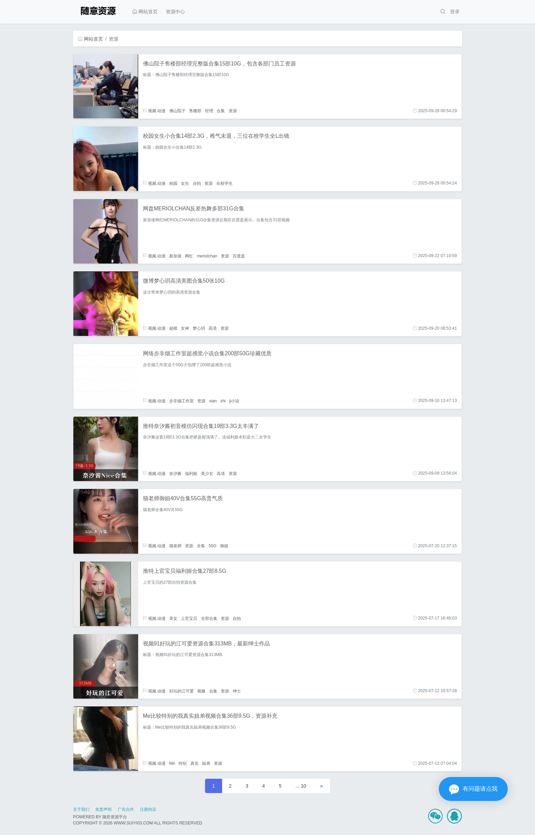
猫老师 (175, 545)
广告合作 (126, 809)
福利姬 (191, 473)
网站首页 (145, 11)
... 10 (300, 786)
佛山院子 (177, 110)
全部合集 (209, 618)
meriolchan (207, 255)
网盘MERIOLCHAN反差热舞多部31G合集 (193, 208)
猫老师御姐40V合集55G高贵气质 (183, 498)
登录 (455, 11)
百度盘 (239, 255)
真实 (194, 763)
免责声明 (103, 809)
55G (212, 545)
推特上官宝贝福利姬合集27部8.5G (184, 571)
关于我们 (81, 809)
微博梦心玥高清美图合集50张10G (184, 281)
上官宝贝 (189, 618)
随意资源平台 (114, 817)
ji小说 (234, 400)
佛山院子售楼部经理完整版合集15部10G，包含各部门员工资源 (219, 63)
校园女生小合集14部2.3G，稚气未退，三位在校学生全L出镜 (216, 136)
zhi (223, 400)
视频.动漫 (154, 110)
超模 (173, 328)
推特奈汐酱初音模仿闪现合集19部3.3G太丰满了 (201, 426)
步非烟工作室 (181, 400)
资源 (233, 110)
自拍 (197, 183)
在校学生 (224, 183)
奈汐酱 (175, 473)
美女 (173, 618)
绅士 (237, 690)
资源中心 (175, 11)
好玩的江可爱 (181, 690)
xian (213, 400)
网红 (189, 255)
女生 (185, 183)
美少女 (207, 473)
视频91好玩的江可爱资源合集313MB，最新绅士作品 (206, 643)
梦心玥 (199, 328)
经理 (209, 110)
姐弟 (206, 763)
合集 (221, 110)
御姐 (224, 545)
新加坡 (175, 255)
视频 (201, 690)
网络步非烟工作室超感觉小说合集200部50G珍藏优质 (207, 353)
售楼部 (195, 110)
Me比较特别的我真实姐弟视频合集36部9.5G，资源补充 (210, 716)
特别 (182, 763)
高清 (212, 328)
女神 (185, 328)
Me (172, 763)
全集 (201, 545)
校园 (173, 183)
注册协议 (148, 809)
